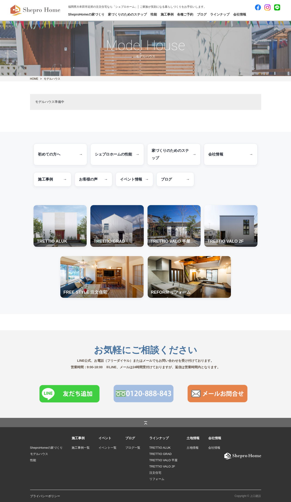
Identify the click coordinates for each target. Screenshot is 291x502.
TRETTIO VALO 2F (162, 466)
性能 (153, 14)
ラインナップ (220, 14)
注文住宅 (155, 472)
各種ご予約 (185, 14)
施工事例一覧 (81, 447)
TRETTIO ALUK (160, 447)
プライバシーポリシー (45, 496)
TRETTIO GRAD (160, 453)
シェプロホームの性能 (117, 154)
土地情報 (193, 447)
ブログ (202, 14)
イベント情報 (134, 179)
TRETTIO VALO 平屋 (163, 460)
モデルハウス (39, 453)
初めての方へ (60, 154)
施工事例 (167, 14)
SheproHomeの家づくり (86, 14)
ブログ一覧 (132, 447)
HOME (34, 78)
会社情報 (239, 14)
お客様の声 (93, 179)
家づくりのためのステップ (127, 14)
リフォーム (156, 478)
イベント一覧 (107, 447)
